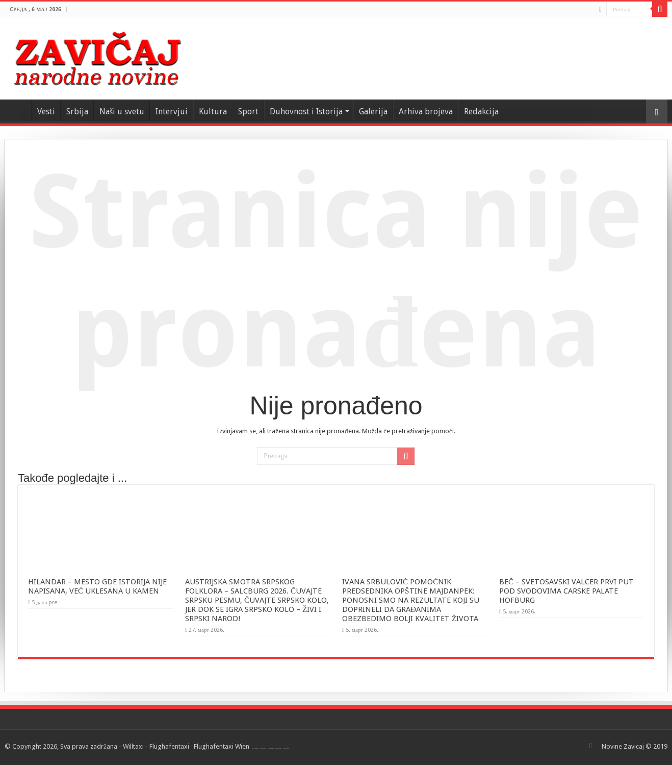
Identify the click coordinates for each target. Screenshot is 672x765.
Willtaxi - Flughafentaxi (156, 746)
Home (18, 110)
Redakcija (481, 111)
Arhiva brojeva (426, 111)
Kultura (213, 111)
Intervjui (172, 111)
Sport (248, 111)
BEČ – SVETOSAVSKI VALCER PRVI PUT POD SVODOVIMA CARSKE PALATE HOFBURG (566, 591)
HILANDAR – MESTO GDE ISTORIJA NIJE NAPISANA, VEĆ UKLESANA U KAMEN (97, 586)
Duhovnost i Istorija (306, 111)
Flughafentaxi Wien (221, 746)
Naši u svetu (121, 111)
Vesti (46, 111)
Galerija (373, 111)
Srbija (77, 111)
